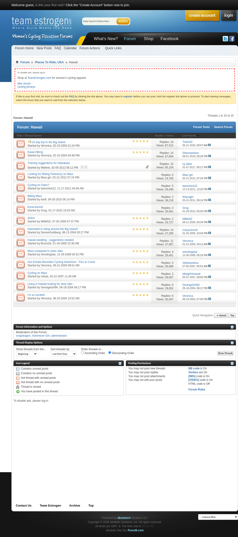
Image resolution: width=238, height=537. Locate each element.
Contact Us (24, 505)
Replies (159, 135)
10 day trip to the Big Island (48, 142)
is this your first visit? (50, 5)
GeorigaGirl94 (49, 287)
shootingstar (48, 254)
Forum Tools (201, 127)
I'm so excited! (36, 295)
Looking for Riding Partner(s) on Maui (50, 174)
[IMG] (192, 376)
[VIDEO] (194, 380)
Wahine (45, 167)
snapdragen (23, 335)
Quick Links (113, 48)
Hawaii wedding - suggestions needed (50, 240)
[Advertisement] (43, 445)
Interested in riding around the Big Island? (52, 229)
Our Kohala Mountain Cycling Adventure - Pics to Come (61, 262)
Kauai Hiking (35, 152)
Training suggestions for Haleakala (48, 163)
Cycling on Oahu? (38, 185)
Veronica (46, 145)
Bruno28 (46, 243)
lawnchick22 (48, 188)
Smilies (193, 372)
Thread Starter (33, 135)
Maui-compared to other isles (45, 251)
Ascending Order (93, 353)
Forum (130, 38)
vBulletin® (124, 518)
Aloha (31, 218)
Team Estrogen (50, 505)
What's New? (106, 38)
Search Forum (223, 127)
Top (232, 315)
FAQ (58, 48)
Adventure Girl (41, 335)
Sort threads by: (60, 349)
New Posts (44, 48)
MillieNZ (46, 221)
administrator (59, 335)
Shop (148, 38)
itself (43, 199)
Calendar (70, 48)
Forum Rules (197, 389)
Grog (44, 210)
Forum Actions (89, 48)
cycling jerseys (26, 86)
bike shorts (24, 83)
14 (171, 153)
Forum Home (24, 48)
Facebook (169, 38)
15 (171, 164)
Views (169, 135)
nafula (44, 276)
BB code (194, 368)
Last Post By (190, 135)
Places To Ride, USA (49, 62)
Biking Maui (34, 196)
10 (171, 142)
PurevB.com (136, 530)
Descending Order (121, 353)
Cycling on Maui (37, 273)
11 (171, 241)
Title (19, 135)
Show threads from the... (31, 349)
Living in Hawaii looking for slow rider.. (50, 284)
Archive (74, 505)
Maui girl (46, 177)
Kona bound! (35, 207)
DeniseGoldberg (51, 232)
